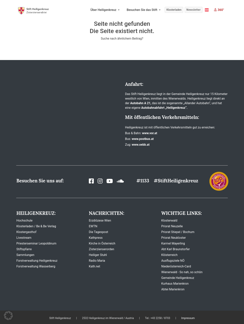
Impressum (188, 318)
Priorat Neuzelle (172, 226)
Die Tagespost (98, 232)
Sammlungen (25, 255)
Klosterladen (173, 9)
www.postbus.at (143, 139)
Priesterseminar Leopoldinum (36, 243)
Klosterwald (169, 220)
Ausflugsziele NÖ (173, 260)
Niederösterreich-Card (176, 266)
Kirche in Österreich (102, 243)
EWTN (93, 226)
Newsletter (193, 9)
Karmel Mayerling (173, 243)
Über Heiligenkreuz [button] (104, 10)
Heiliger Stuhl (98, 255)
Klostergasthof (26, 232)
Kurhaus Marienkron (175, 283)
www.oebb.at (140, 144)
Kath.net (94, 266)
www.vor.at (149, 133)
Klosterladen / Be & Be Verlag (36, 226)
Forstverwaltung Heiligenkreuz (36, 260)
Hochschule (24, 220)
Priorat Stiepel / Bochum (177, 232)
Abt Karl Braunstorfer (175, 249)
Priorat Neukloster (173, 238)
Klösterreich (169, 255)
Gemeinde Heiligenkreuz (177, 278)
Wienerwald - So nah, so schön (181, 272)
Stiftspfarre (24, 249)
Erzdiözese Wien (100, 220)
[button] (206, 10)
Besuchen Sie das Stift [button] (142, 10)
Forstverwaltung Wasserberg (35, 266)
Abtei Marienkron (173, 289)
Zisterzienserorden (101, 249)
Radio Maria (97, 260)
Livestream (23, 238)
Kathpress (96, 238)
